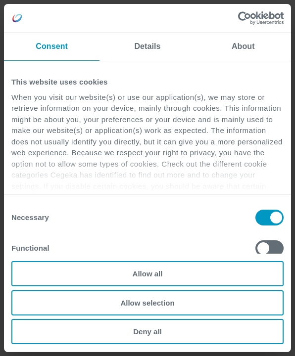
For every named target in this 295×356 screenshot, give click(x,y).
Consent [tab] (52, 46)
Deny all (147, 331)
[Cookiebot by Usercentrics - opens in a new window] (240, 18)
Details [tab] (147, 46)
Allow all (148, 273)
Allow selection (147, 303)
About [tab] (243, 46)
